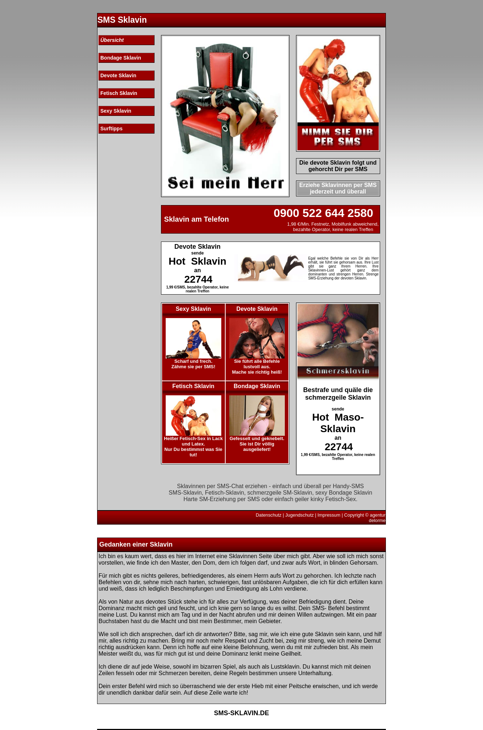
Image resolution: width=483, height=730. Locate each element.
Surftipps (111, 128)
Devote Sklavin (118, 75)
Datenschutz (269, 515)
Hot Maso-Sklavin (338, 423)
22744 (198, 279)
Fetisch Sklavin (118, 93)
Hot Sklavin (197, 261)
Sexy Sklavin (115, 111)
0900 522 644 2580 (323, 213)
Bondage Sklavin (120, 58)
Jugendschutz (299, 515)
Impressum (329, 515)
